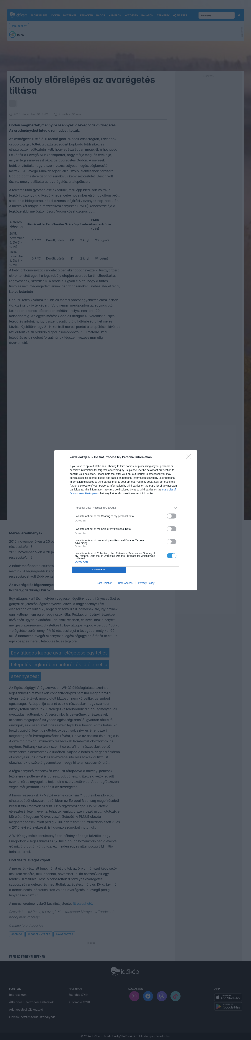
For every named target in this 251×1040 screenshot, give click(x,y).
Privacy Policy (146, 582)
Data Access (125, 582)
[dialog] (125, 520)
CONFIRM (99, 569)
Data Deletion (104, 582)
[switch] (171, 516)
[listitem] (125, 508)
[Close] (189, 457)
